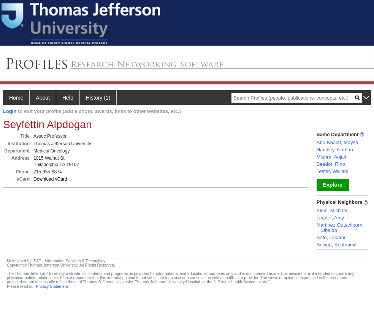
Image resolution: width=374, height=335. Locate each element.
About (43, 98)
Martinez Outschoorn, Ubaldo (340, 227)
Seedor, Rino (331, 164)
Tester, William (333, 171)
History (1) (98, 98)
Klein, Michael (332, 210)
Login (9, 111)
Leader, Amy (330, 218)
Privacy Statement (52, 286)
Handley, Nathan (335, 149)
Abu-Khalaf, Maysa (337, 142)
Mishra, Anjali (331, 157)
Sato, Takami (331, 237)
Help (67, 98)
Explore (332, 185)
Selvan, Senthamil (337, 245)
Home (16, 98)
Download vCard (50, 179)
